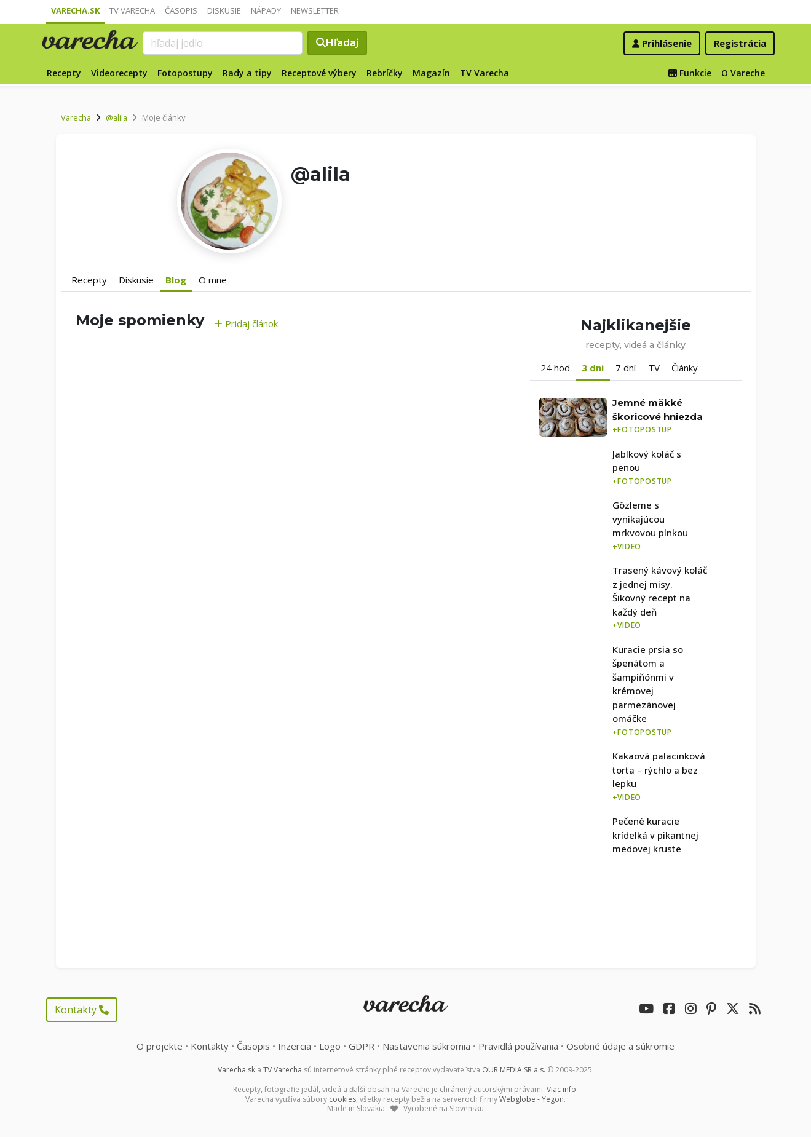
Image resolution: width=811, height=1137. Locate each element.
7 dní (625, 368)
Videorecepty (119, 73)
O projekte (159, 1046)
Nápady (266, 10)
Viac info (561, 1089)
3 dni (593, 368)
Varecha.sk (75, 10)
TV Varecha (132, 10)
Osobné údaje (620, 1046)
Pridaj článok (246, 323)
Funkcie (689, 73)
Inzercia (294, 1046)
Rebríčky (384, 73)
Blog (175, 280)
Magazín (431, 73)
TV (654, 368)
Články (684, 368)
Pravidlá (518, 1046)
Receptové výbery (319, 73)
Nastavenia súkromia (426, 1046)
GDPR (361, 1046)
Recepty (64, 73)
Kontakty (82, 1009)
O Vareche (743, 73)
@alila (116, 117)
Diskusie (224, 10)
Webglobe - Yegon (531, 1099)
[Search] (223, 43)
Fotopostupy (185, 73)
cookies (342, 1099)
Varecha (76, 117)
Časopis (181, 10)
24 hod (555, 368)
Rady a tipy (247, 73)
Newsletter (315, 10)
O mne (213, 280)
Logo (330, 1046)
